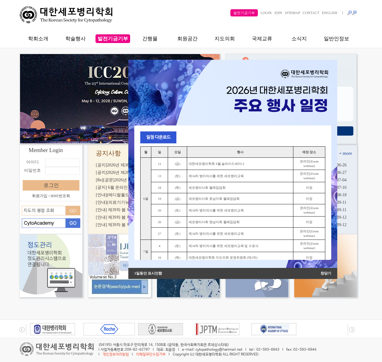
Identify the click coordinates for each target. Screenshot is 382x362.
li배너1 (109, 135)
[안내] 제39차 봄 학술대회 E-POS (126, 217)
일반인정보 (336, 39)
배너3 (123, 135)
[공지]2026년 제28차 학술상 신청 (126, 172)
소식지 (299, 39)
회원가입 (39, 196)
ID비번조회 (60, 196)
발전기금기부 (244, 13)
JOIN (278, 13)
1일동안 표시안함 (148, 273)
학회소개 (38, 39)
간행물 (150, 39)
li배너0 (95, 135)
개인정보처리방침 (116, 354)
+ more (345, 153)
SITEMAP (292, 13)
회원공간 (187, 39)
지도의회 (225, 39)
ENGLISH (329, 13)
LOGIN (266, 13)
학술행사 (75, 39)
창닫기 (326, 273)
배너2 (116, 135)
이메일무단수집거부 (151, 354)
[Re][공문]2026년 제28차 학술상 (125, 180)
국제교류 (262, 39)
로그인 (51, 185)
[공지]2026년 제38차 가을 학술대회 (128, 165)
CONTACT (311, 13)
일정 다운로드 (158, 137)
